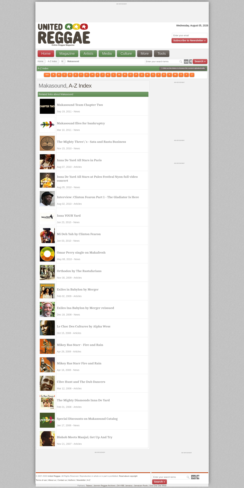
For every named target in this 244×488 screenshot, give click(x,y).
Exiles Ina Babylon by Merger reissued (85, 308)
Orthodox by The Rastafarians (79, 271)
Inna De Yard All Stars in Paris (79, 160)
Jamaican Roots (141, 485)
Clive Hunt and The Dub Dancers (81, 382)
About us (52, 480)
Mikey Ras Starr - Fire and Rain (80, 345)
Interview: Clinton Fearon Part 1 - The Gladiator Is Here (98, 197)
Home (46, 53)
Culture (126, 53)
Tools (161, 53)
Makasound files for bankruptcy (81, 123)
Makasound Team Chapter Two (80, 105)
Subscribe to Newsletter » (189, 40)
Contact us (62, 480)
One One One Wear (158, 485)
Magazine (67, 53)
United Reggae (54, 476)
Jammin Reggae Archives (104, 485)
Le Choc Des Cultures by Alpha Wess (83, 326)
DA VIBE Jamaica (124, 485)
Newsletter (81, 480)
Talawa (89, 485)
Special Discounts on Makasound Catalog (87, 419)
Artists (88, 53)
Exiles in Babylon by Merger (78, 289)
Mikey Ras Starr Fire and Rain (79, 363)
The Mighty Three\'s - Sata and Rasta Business (91, 142)
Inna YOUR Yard (69, 216)
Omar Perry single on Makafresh (81, 252)
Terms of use (41, 480)
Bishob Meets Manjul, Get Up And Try (84, 437)
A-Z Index (52, 61)
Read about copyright (128, 476)
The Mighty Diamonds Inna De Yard (83, 400)
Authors (71, 480)
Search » (200, 61)
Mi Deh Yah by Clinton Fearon (79, 234)
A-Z (88, 480)
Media (107, 53)
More (145, 53)
